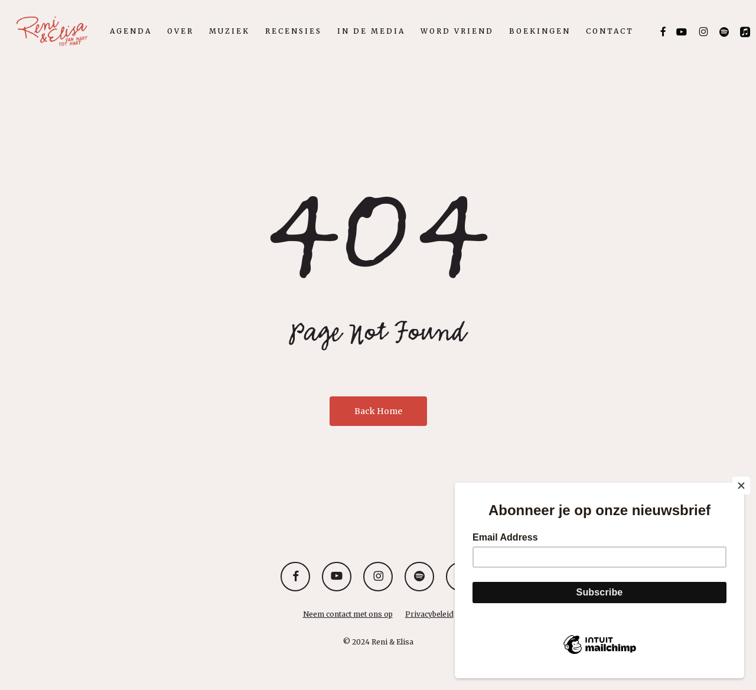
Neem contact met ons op (348, 614)
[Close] (741, 485)
